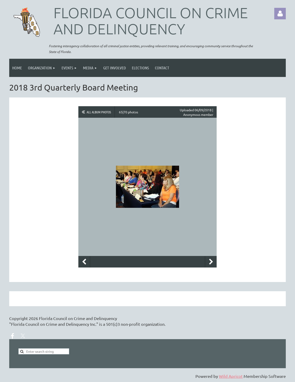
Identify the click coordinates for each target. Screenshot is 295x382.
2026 (33, 318)
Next (211, 261)
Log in (280, 13)
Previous (84, 261)
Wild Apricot (231, 376)
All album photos (99, 112)
